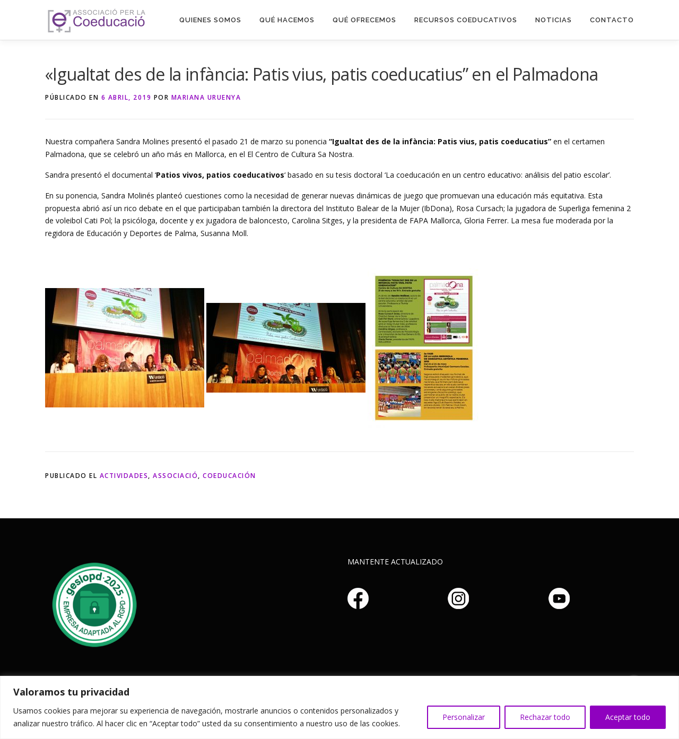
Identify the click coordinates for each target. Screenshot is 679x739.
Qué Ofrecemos (364, 20)
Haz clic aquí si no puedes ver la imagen (93, 603)
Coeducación (229, 475)
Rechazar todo (545, 717)
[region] (339, 707)
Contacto (612, 20)
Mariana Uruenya (206, 97)
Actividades (124, 475)
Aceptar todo (627, 717)
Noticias (553, 20)
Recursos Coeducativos (465, 20)
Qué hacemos (287, 20)
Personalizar (463, 717)
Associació (175, 475)
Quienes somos (210, 20)
